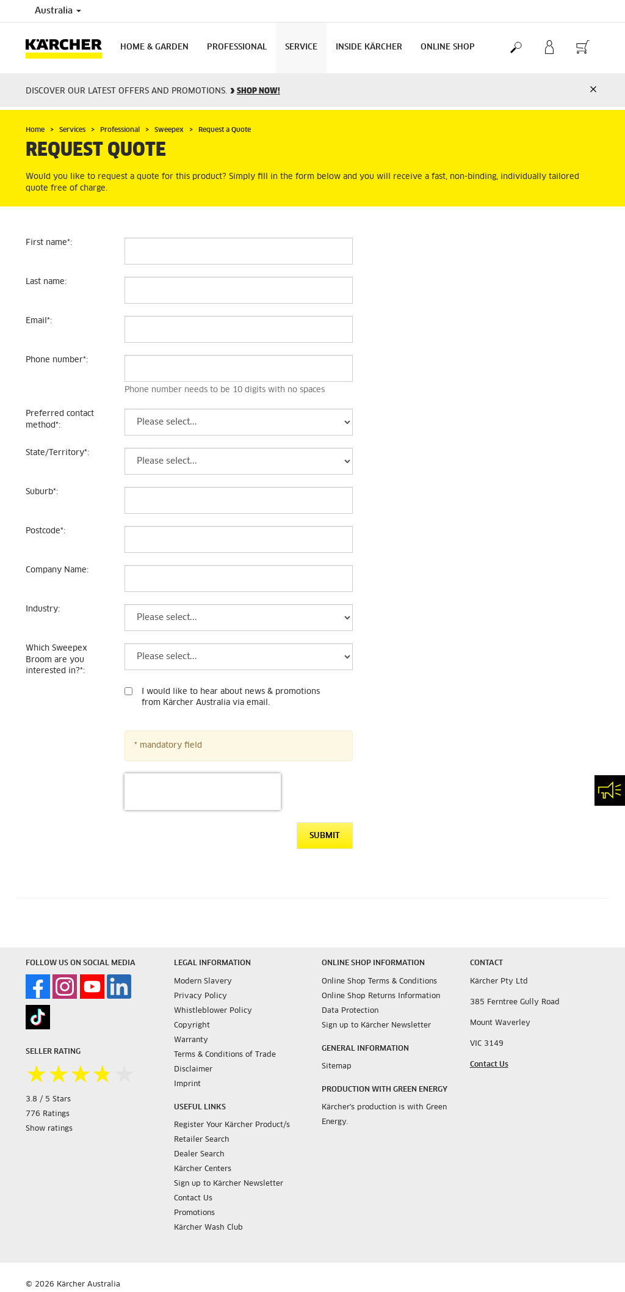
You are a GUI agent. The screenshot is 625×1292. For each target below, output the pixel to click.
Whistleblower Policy (213, 1011)
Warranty (191, 1040)
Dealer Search (199, 1154)
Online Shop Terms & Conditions (379, 981)
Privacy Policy (200, 996)
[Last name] (239, 290)
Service (301, 47)
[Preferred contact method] (239, 422)
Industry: (43, 609)
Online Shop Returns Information (381, 996)
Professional (237, 47)
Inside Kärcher (369, 47)
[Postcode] (239, 539)
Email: (39, 321)
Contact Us (193, 1198)
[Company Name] (239, 578)
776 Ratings (48, 1114)
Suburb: (42, 492)
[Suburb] (239, 500)
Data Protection (350, 1011)
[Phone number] (239, 368)
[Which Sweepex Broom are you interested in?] (239, 656)
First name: (49, 243)
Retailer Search (201, 1140)
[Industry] (239, 617)
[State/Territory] (239, 461)
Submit (324, 836)
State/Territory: (57, 453)
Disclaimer (193, 1069)
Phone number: (57, 360)
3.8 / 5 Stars (48, 1099)
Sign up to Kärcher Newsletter (228, 1184)
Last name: (46, 282)
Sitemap (337, 1066)
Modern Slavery (203, 981)
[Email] (239, 329)
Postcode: (45, 531)
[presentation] (203, 791)
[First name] (239, 251)
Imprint (187, 1084)
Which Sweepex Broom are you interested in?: (56, 659)
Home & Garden (154, 47)
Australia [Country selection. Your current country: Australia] (58, 11)
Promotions (194, 1213)
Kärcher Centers (202, 1169)
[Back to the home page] (68, 48)
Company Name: (57, 570)
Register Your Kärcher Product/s (232, 1125)
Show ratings (49, 1129)
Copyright (192, 1025)
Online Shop (448, 47)
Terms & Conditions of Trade (225, 1055)
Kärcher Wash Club (208, 1228)
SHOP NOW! (258, 91)
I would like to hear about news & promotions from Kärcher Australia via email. (231, 697)
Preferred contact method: (60, 419)
